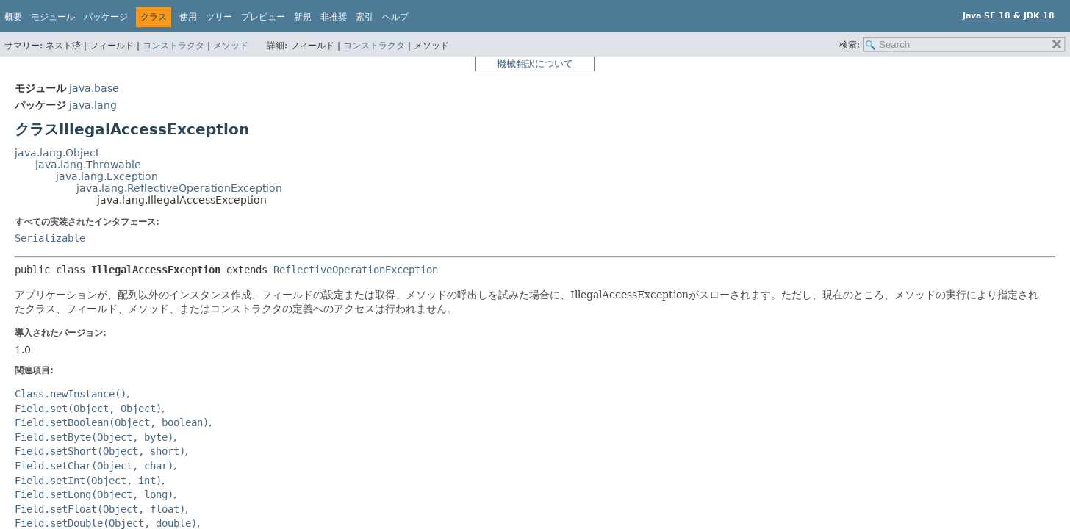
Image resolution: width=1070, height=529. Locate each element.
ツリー (219, 17)
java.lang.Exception (107, 176)
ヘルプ (395, 17)
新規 (303, 17)
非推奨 (333, 17)
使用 (188, 17)
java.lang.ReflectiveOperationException (179, 188)
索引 (364, 17)
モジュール (53, 17)
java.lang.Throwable (88, 164)
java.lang (93, 105)
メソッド (230, 45)
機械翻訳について (535, 63)
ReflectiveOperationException (355, 270)
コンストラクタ (173, 45)
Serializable (50, 238)
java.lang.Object (57, 153)
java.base (94, 88)
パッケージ (106, 17)
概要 (13, 17)
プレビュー (263, 17)
